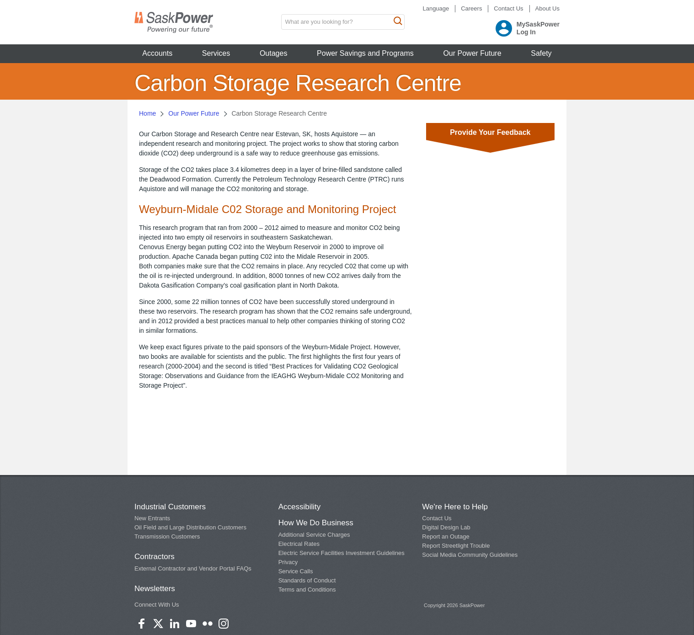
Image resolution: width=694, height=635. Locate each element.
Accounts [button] (157, 53)
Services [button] (216, 53)
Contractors (154, 556)
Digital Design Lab (446, 527)
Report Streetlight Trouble (456, 545)
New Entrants (152, 518)
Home (147, 113)
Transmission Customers (167, 536)
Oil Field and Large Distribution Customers (190, 527)
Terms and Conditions (307, 589)
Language (435, 8)
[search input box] (343, 22)
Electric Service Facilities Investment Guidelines (341, 553)
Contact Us (508, 8)
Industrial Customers (170, 506)
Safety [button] (541, 53)
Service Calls (295, 571)
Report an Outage (445, 536)
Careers (471, 8)
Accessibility (299, 506)
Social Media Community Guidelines (470, 554)
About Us (547, 8)
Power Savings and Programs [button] (365, 53)
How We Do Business (315, 522)
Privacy (288, 562)
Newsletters (154, 588)
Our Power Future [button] (472, 53)
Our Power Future (193, 113)
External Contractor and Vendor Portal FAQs (192, 568)
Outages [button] (273, 53)
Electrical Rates (299, 543)
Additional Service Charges (314, 534)
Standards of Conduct (307, 580)
